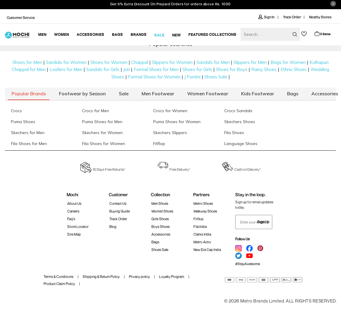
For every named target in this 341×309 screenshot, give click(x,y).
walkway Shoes (205, 211)
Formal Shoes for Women (154, 77)
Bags (155, 242)
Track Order (292, 17)
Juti (126, 69)
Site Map (74, 234)
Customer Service (21, 17)
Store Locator (78, 226)
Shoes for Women (108, 62)
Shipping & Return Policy (101, 276)
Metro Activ (202, 242)
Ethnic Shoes (294, 69)
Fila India (200, 226)
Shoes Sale (215, 77)
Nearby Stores (320, 17)
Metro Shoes (203, 203)
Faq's (71, 219)
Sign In (266, 17)
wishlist (304, 33)
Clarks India (202, 234)
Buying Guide (119, 211)
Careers (73, 211)
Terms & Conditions (58, 276)
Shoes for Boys (231, 69)
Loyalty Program (171, 276)
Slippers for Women (172, 62)
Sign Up (263, 222)
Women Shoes (162, 211)
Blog (112, 226)
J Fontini (192, 77)
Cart (322, 33)
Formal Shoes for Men (156, 69)
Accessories (160, 234)
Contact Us (118, 203)
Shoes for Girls (197, 69)
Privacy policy (139, 276)
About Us (74, 203)
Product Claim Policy (59, 283)
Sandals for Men (213, 62)
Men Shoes (159, 203)
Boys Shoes (160, 226)
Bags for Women (288, 62)
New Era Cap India (207, 249)
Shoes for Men (27, 62)
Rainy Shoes (264, 69)
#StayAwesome (247, 264)
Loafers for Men (65, 69)
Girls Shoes (160, 219)
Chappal (139, 62)
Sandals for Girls (102, 69)
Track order (118, 219)
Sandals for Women (66, 62)
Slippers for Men (250, 62)
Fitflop (198, 219)
